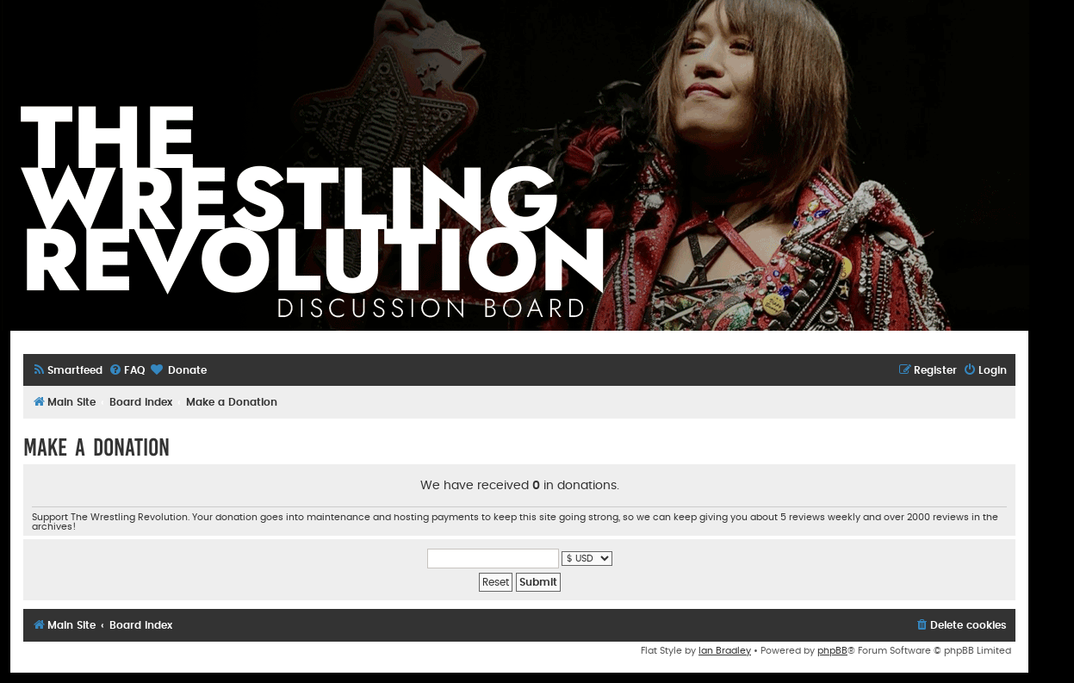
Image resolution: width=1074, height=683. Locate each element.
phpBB (832, 650)
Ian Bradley (724, 650)
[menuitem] (67, 370)
